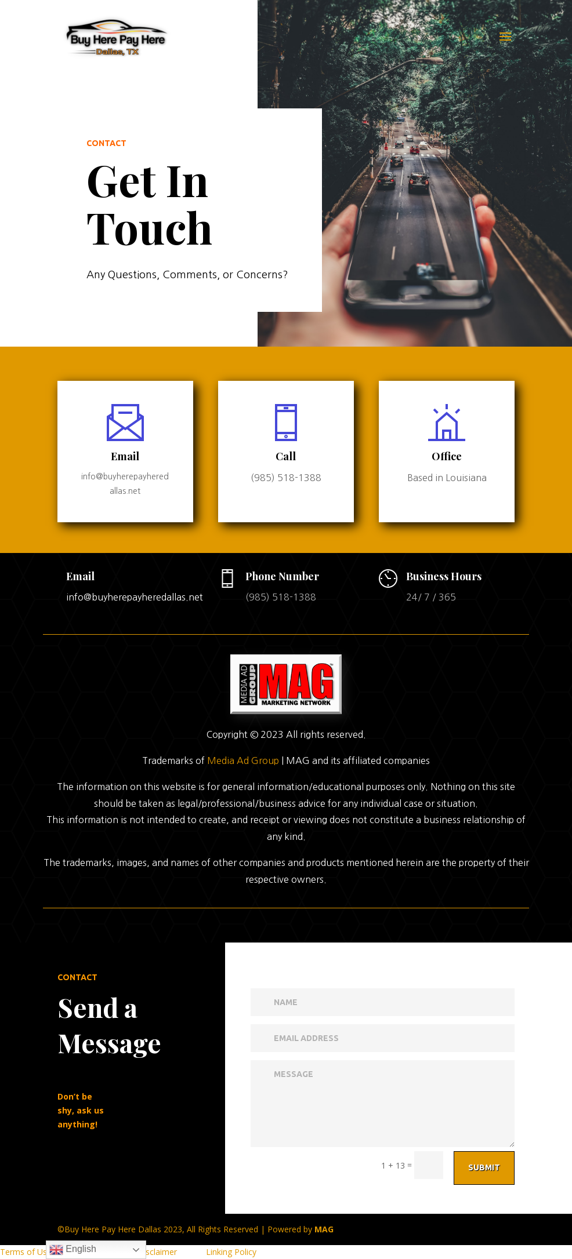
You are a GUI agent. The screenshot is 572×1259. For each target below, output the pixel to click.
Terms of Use (26, 1251)
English (72, 1250)
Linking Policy (231, 1251)
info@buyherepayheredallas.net (134, 597)
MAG (324, 1229)
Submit (94, 1167)
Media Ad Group (243, 898)
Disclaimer (157, 1251)
